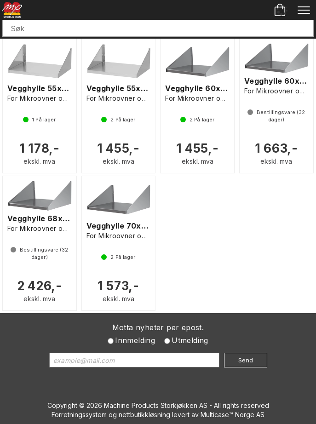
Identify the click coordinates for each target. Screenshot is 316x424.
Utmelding (190, 340)
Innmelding (135, 340)
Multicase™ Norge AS (232, 414)
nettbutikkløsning (144, 414)
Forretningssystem (79, 414)
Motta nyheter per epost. (158, 327)
